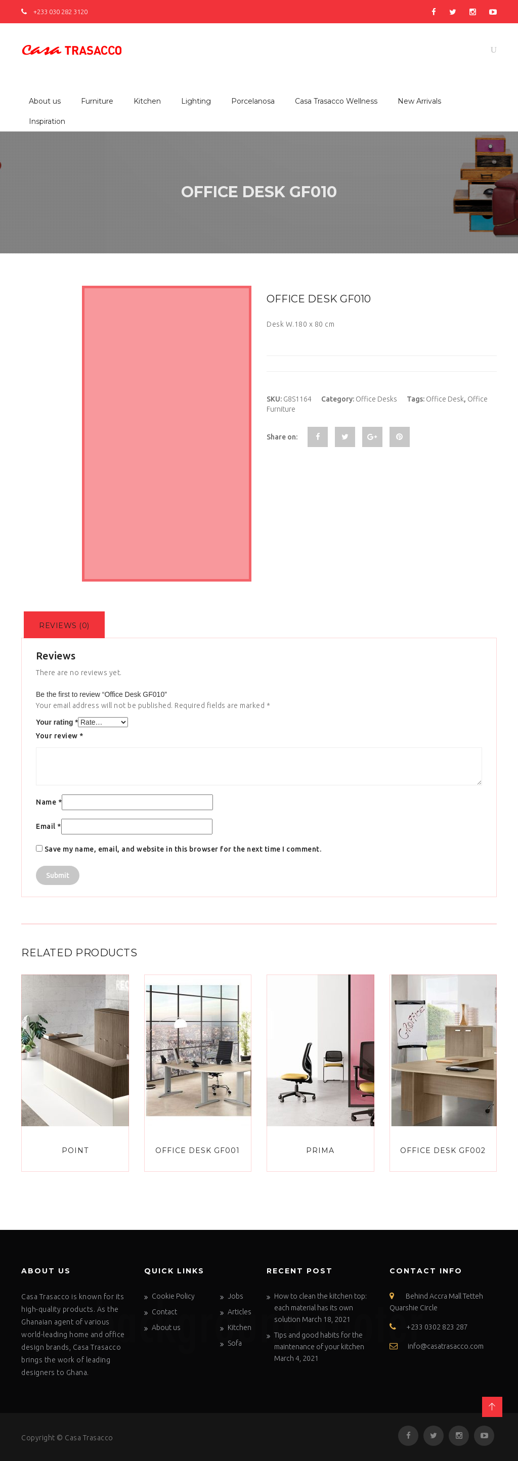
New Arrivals (419, 101)
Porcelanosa (253, 101)
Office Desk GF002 (443, 1150)
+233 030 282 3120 (54, 11)
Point (75, 1150)
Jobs (235, 1296)
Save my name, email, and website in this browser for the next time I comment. (183, 849)
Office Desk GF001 (197, 1150)
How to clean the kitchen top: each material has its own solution (320, 1307)
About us (45, 101)
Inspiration (47, 121)
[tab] (64, 624)
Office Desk (445, 399)
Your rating (57, 722)
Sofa (235, 1343)
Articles (239, 1312)
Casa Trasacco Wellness (336, 101)
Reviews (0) (64, 625)
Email (48, 826)
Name (49, 802)
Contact (164, 1312)
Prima (320, 1150)
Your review (59, 736)
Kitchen (147, 101)
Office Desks (376, 399)
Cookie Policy (173, 1296)
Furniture (97, 101)
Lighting (196, 101)
